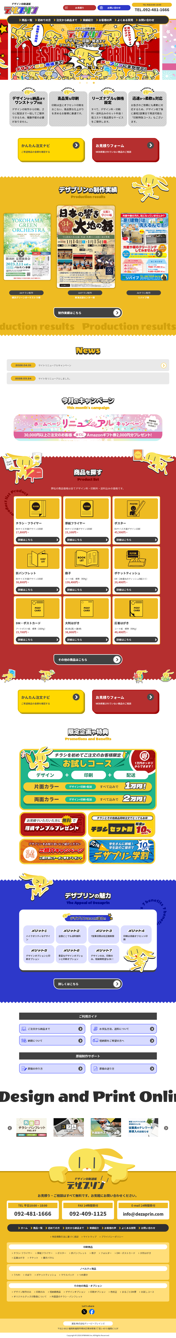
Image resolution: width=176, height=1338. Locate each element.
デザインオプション (75, 1291)
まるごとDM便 (129, 1291)
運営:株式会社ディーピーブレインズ (88, 1323)
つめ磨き (83, 1274)
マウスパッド (67, 1274)
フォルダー (106, 1253)
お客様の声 (105, 20)
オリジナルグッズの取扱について (30, 1296)
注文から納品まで (66, 20)
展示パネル (48, 1257)
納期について (35, 1040)
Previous (19, 251)
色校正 (113, 1291)
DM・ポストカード (126, 1253)
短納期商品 (55, 1291)
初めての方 (44, 20)
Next (171, 48)
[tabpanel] (88, 48)
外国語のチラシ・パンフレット (67, 1296)
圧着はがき (19, 1257)
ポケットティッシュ (46, 1274)
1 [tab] (81, 84)
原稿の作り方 (35, 1068)
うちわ (17, 1274)
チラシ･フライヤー (23, 1253)
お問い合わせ (114, 7)
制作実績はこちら (69, 313)
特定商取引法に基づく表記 (65, 1236)
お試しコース (147, 1291)
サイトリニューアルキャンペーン (54, 365)
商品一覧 (27, 20)
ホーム (24, 1228)
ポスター (61, 1253)
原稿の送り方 (106, 1068)
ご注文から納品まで (39, 1029)
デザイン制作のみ (22, 1291)
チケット (33, 1257)
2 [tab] (88, 84)
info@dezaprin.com (143, 1214)
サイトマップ (90, 1236)
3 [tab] (95, 84)
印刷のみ (40, 1291)
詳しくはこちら (68, 984)
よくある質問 (125, 20)
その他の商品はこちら (72, 660)
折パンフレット (79, 1253)
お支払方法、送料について (114, 1029)
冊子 (93, 1253)
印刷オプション (98, 1291)
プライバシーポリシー (112, 1236)
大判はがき (145, 1253)
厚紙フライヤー (45, 1253)
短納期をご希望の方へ (111, 1040)
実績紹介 (88, 20)
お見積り (79, 7)
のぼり (28, 1274)
